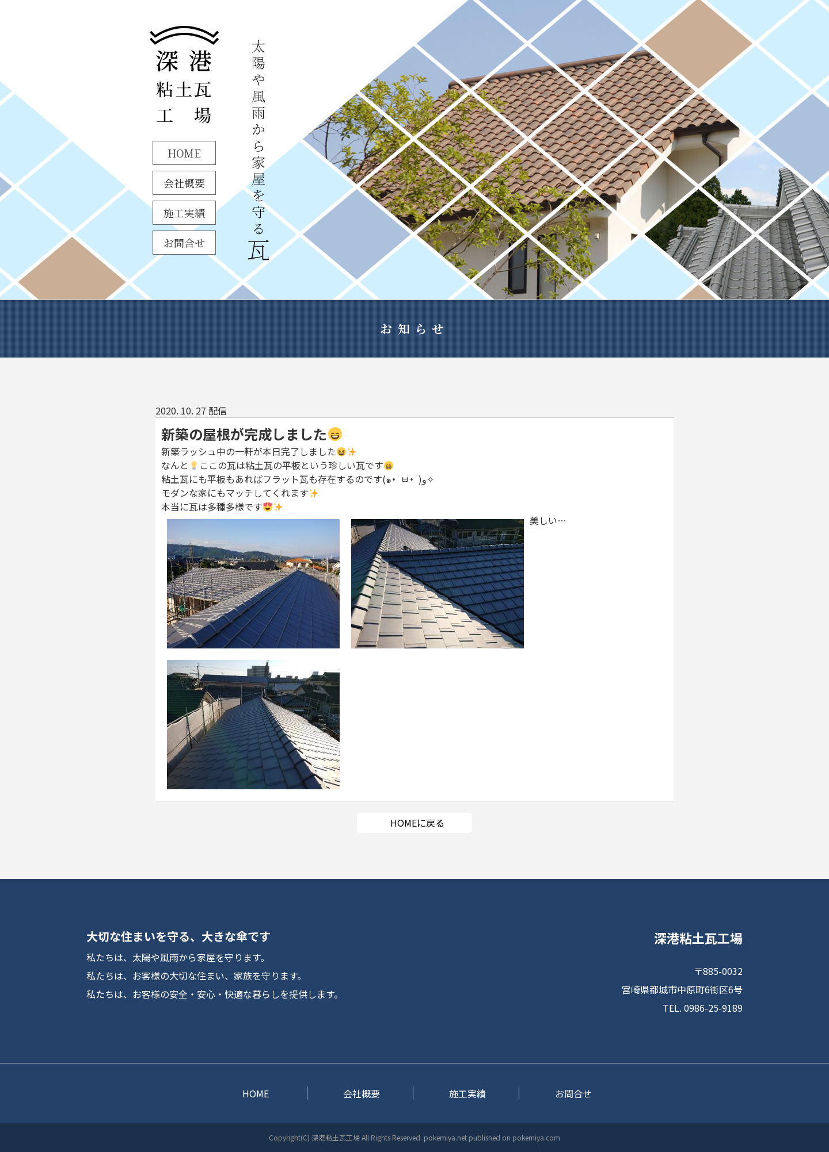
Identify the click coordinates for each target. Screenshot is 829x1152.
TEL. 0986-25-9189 (703, 1008)
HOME (184, 152)
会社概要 (184, 182)
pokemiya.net (445, 1137)
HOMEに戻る (417, 823)
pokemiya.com (536, 1137)
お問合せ (184, 242)
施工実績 (184, 212)
